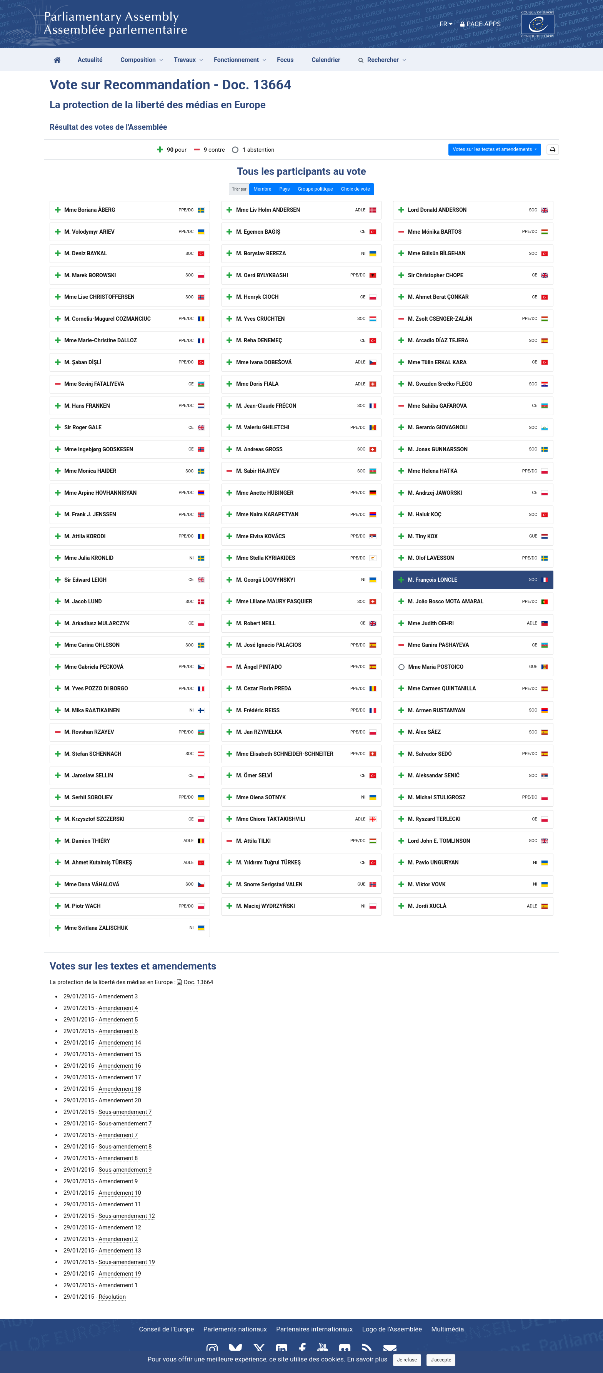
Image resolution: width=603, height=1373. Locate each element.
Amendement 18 (119, 1088)
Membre (262, 189)
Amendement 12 (119, 1227)
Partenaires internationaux (314, 1329)
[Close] (407, 1360)
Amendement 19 (119, 1273)
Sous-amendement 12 (126, 1215)
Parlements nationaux (235, 1329)
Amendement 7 (118, 1135)
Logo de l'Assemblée (392, 1329)
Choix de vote (355, 189)
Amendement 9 (118, 1181)
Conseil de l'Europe (166, 1329)
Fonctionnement (236, 60)
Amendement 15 (119, 1054)
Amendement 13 (119, 1250)
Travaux (185, 60)
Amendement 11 (119, 1204)
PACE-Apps (480, 24)
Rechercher (378, 60)
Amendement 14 (119, 1042)
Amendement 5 (118, 1019)
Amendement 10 (119, 1192)
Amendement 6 (118, 1031)
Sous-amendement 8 (125, 1146)
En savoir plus (367, 1359)
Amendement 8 (118, 1158)
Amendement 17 (119, 1077)
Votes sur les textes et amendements (493, 149)
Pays (284, 189)
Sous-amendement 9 (125, 1169)
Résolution (112, 1296)
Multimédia (447, 1329)
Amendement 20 (119, 1100)
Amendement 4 (118, 1008)
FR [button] (443, 24)
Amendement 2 (118, 1239)
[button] (552, 149)
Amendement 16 (119, 1065)
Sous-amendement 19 (126, 1262)
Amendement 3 (118, 996)
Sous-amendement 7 (125, 1111)
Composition (138, 60)
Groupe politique (315, 189)
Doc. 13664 (195, 982)
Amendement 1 (118, 1285)
